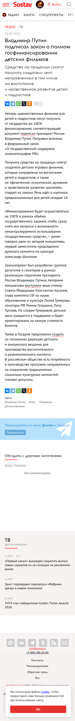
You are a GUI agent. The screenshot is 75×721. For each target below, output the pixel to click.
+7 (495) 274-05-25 (37, 652)
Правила (20, 465)
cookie (45, 691)
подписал (27, 133)
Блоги (29, 15)
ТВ (7, 539)
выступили (33, 285)
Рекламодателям (37, 666)
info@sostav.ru (37, 648)
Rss (37, 678)
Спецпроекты (51, 15)
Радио (10, 15)
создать (58, 334)
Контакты (37, 660)
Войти (9, 465)
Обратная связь (37, 672)
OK (38, 709)
